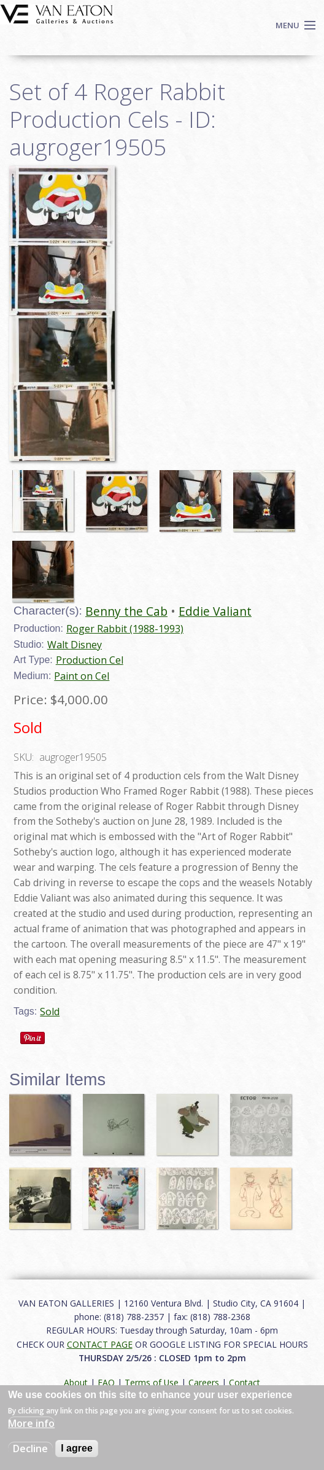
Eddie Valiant (215, 611)
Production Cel (89, 660)
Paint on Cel (81, 676)
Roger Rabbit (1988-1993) (124, 628)
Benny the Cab (126, 611)
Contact (244, 1382)
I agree (77, 1448)
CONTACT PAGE (100, 1344)
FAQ (106, 1382)
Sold (50, 1011)
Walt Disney (74, 644)
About (76, 1382)
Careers (203, 1382)
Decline (30, 1448)
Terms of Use (152, 1382)
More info (31, 1423)
